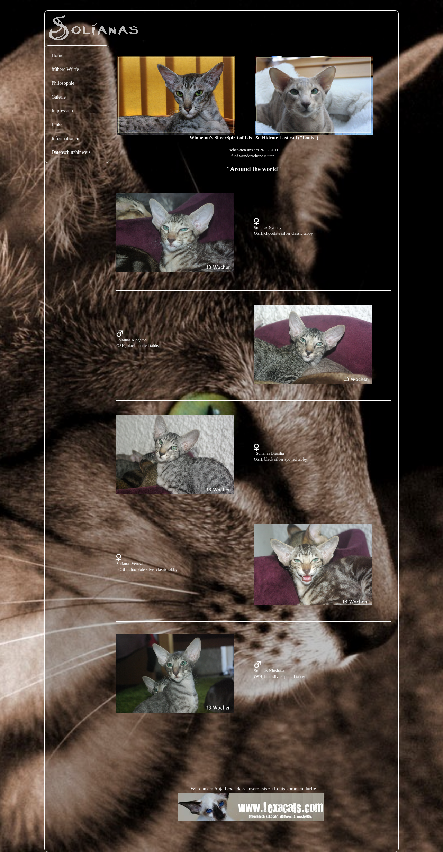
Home (57, 55)
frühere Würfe (65, 69)
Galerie (59, 97)
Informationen (65, 138)
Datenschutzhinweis (71, 152)
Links (57, 124)
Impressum (62, 110)
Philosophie (63, 83)
